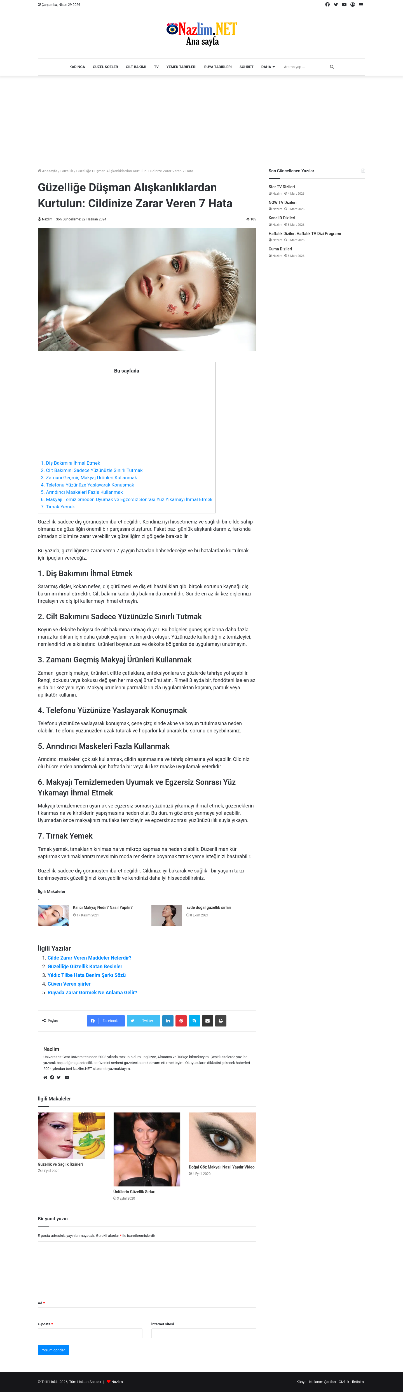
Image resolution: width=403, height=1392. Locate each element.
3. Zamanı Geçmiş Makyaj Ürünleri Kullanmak (89, 477)
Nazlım (117, 1382)
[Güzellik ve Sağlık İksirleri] (71, 1135)
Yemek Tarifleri (181, 67)
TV (156, 67)
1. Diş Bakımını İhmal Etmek (70, 463)
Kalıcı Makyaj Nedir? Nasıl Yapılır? (103, 907)
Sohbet (247, 67)
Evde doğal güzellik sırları (208, 907)
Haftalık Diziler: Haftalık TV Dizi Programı (305, 233)
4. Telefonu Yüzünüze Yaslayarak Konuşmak (87, 485)
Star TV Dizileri (282, 187)
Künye (301, 1382)
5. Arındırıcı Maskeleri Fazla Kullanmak (82, 492)
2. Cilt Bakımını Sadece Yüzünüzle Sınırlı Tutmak (92, 470)
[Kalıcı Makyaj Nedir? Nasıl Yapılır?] (53, 915)
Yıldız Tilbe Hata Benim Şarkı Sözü (87, 975)
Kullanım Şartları (322, 1382)
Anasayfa (47, 171)
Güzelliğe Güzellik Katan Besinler (85, 966)
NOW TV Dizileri (283, 202)
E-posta (45, 1324)
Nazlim (47, 219)
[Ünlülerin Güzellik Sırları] (147, 1149)
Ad (41, 1303)
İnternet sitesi (162, 1324)
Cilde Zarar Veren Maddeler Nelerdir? (90, 958)
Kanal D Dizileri (282, 218)
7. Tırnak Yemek (58, 506)
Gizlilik (344, 1382)
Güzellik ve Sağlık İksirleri (60, 1164)
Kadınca (77, 67)
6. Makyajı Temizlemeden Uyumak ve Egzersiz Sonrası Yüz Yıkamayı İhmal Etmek (126, 499)
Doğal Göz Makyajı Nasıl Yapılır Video (222, 1167)
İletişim (358, 1382)
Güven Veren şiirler (69, 984)
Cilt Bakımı (136, 67)
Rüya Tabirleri (218, 67)
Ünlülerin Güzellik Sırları (134, 1192)
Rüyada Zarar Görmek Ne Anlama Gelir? (92, 992)
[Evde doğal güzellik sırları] (166, 915)
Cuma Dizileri (280, 249)
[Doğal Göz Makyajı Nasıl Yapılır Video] (222, 1137)
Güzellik (66, 171)
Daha (266, 67)
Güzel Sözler (105, 67)
